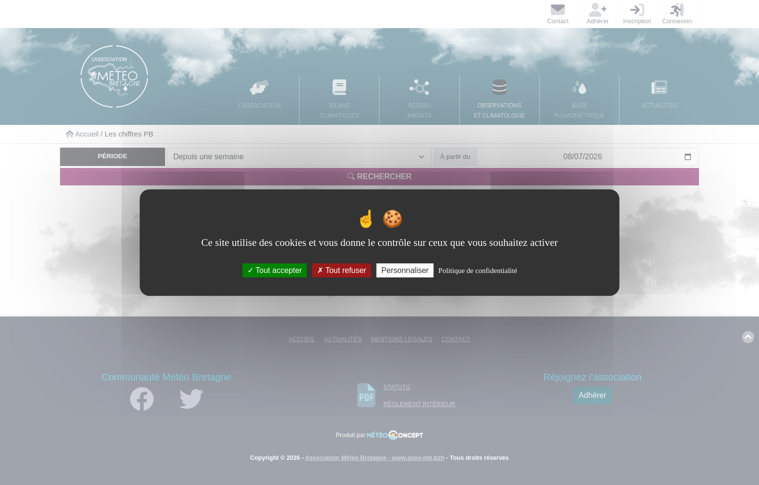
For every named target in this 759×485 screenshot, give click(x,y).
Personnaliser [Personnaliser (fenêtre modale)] (405, 270)
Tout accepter (274, 270)
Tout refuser (341, 270)
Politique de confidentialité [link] (478, 270)
